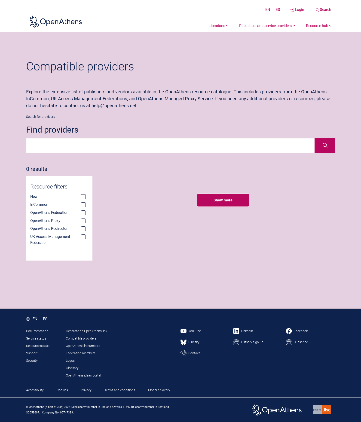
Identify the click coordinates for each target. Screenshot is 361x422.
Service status (36, 338)
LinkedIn (247, 331)
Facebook (301, 331)
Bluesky (193, 342)
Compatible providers (81, 338)
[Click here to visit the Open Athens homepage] (55, 21)
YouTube (194, 331)
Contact (194, 353)
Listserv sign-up (252, 342)
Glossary (72, 368)
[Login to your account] (297, 9)
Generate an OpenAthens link (86, 331)
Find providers (52, 130)
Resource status (37, 346)
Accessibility (35, 390)
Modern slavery (159, 390)
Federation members (80, 353)
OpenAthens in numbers (83, 346)
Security (32, 360)
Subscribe (301, 342)
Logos (70, 360)
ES (278, 9)
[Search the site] (323, 9)
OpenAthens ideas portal (83, 375)
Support (32, 353)
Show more (223, 200)
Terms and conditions (119, 390)
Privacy (86, 390)
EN (267, 9)
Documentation (37, 331)
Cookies (62, 390)
